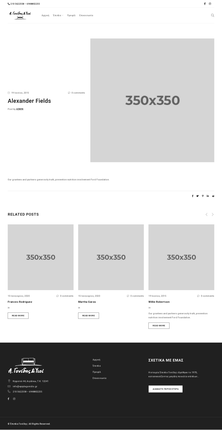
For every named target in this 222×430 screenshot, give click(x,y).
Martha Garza (87, 301)
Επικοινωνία (100, 378)
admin (19, 109)
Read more (18, 316)
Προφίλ (97, 372)
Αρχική (96, 360)
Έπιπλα (97, 366)
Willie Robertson (159, 301)
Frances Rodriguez (20, 301)
